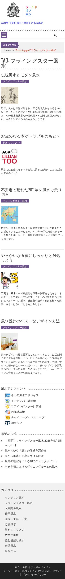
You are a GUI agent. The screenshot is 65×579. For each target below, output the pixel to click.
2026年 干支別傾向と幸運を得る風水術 (22, 22)
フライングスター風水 (15, 81)
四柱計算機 (18, 411)
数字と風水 (12, 535)
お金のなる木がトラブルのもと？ (30, 135)
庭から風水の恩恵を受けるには (24, 455)
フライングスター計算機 (26, 406)
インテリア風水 (14, 497)
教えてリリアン (11, 142)
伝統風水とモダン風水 (20, 74)
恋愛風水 (10, 524)
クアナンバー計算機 (23, 400)
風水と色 (10, 551)
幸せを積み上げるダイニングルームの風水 (31, 466)
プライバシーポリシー (34, 574)
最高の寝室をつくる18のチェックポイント (31, 461)
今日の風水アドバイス (25, 395)
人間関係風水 (13, 508)
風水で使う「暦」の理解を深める (25, 450)
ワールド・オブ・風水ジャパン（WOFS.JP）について (32, 571)
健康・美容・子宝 (16, 518)
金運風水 (10, 545)
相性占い (16, 422)
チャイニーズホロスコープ (27, 417)
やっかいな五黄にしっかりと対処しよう (30, 257)
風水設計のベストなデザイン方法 (30, 320)
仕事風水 (10, 513)
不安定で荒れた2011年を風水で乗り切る (31, 192)
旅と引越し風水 (14, 540)
